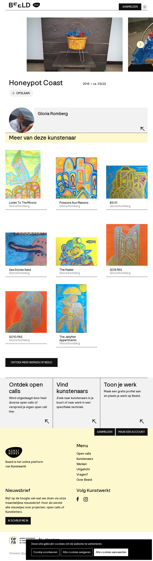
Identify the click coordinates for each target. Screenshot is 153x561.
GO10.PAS (15, 337)
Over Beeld (84, 480)
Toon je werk (120, 385)
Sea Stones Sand (20, 270)
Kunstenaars (84, 459)
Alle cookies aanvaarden (111, 552)
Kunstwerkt (18, 466)
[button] (140, 44)
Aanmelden (130, 6)
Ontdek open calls (26, 388)
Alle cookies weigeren (77, 552)
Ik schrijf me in (18, 520)
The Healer (66, 270)
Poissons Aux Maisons (73, 203)
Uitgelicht (83, 469)
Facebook (79, 499)
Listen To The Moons (22, 203)
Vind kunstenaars (72, 388)
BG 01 (113, 203)
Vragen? (82, 474)
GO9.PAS (116, 270)
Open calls (83, 453)
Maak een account (131, 432)
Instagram (87, 499)
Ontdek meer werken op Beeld (31, 362)
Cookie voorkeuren (45, 552)
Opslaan (23, 93)
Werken (81, 464)
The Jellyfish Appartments (67, 338)
